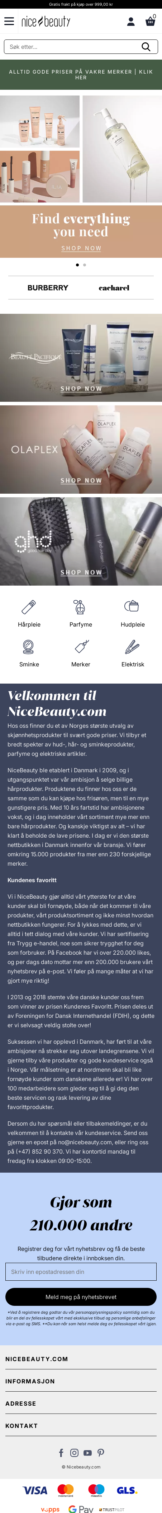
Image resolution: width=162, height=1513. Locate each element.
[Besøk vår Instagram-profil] (74, 1454)
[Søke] (81, 46)
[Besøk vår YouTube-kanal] (88, 1454)
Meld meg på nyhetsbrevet (81, 1296)
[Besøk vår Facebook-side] (61, 1454)
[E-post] (81, 1272)
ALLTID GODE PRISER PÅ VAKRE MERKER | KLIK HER (81, 74)
